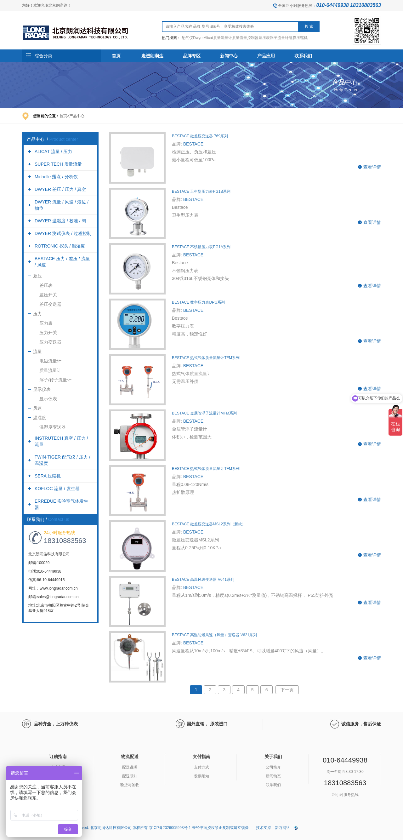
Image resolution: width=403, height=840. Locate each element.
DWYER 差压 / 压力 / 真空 (60, 189)
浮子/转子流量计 (55, 379)
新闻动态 (273, 776)
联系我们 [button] (303, 55)
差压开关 (48, 294)
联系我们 (273, 785)
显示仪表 (42, 389)
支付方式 (201, 767)
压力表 (46, 323)
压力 (37, 313)
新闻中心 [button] (229, 55)
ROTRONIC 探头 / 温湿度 (60, 246)
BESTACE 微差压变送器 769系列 (200, 136)
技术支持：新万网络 (273, 828)
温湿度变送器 (52, 427)
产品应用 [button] (266, 55)
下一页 (287, 689)
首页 (116, 55)
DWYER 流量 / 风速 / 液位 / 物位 (61, 205)
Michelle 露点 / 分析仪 (56, 176)
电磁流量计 (50, 360)
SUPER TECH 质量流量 (58, 164)
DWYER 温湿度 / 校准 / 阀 (60, 220)
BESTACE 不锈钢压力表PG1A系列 (201, 247)
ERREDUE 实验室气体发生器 (61, 504)
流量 (37, 351)
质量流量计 (50, 370)
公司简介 (273, 767)
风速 (37, 408)
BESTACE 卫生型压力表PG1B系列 (201, 191)
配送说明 (129, 767)
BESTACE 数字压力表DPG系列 (198, 302)
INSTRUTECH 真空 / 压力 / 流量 (61, 441)
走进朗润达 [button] (152, 55)
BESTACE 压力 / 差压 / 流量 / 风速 (62, 261)
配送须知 (129, 776)
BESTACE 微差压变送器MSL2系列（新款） (209, 524)
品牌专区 (192, 55)
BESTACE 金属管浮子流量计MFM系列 (204, 413)
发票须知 (201, 776)
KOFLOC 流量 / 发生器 (57, 488)
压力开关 (48, 332)
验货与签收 (129, 785)
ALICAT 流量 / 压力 (53, 151)
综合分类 (43, 55)
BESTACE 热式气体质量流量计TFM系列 (206, 358)
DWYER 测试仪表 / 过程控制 (63, 233)
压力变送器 (50, 342)
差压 (37, 275)
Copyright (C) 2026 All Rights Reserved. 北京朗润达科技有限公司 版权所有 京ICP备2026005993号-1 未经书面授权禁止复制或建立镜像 (136, 828)
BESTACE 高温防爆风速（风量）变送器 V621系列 (214, 635)
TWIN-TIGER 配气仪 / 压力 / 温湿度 (62, 460)
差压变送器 (50, 304)
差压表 (46, 285)
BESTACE (193, 143)
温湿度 (39, 417)
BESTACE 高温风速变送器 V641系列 (203, 579)
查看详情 (372, 166)
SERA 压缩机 (48, 475)
